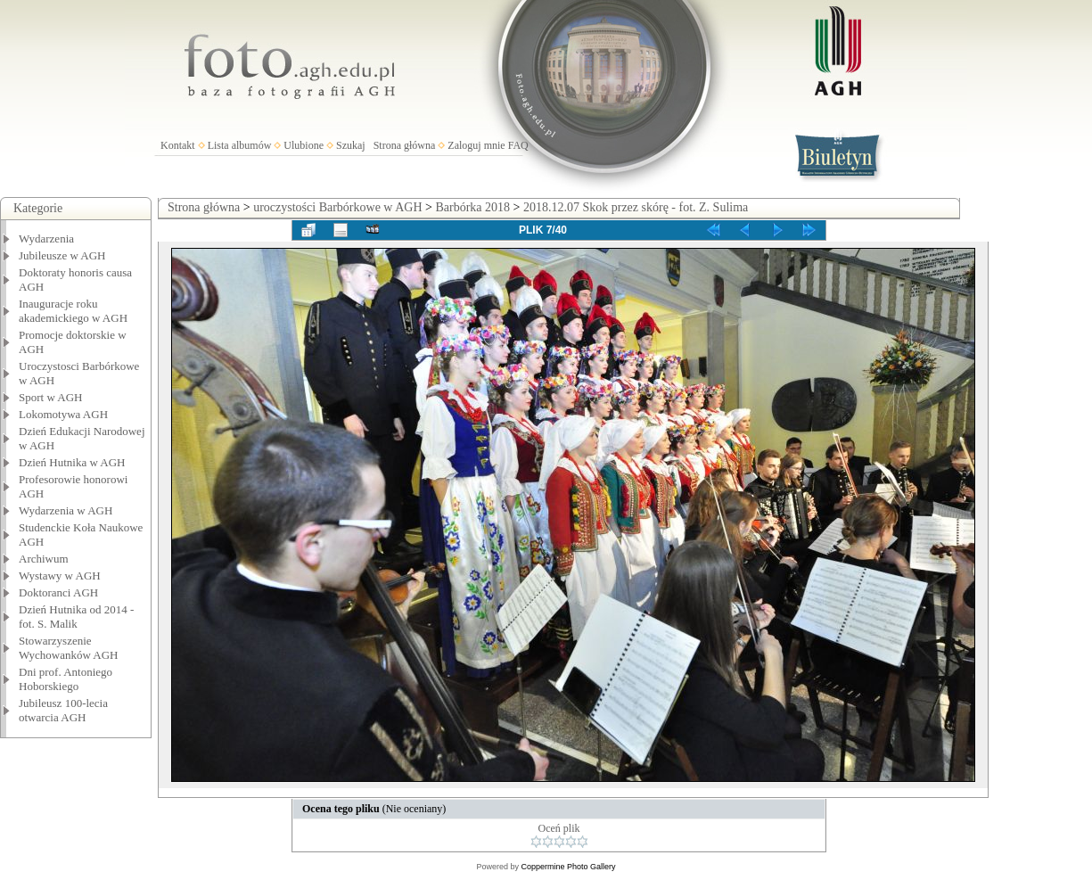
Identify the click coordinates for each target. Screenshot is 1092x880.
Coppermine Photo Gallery (568, 866)
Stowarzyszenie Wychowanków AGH (69, 648)
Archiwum (44, 558)
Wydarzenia (46, 238)
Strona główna (405, 145)
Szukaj (350, 145)
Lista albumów (240, 145)
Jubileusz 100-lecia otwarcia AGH (63, 710)
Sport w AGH (51, 397)
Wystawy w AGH (60, 575)
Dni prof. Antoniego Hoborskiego (65, 679)
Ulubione (303, 145)
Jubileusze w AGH (62, 255)
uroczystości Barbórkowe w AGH (337, 207)
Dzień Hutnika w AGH (72, 462)
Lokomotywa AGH (63, 414)
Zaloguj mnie (476, 145)
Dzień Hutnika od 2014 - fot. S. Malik (76, 616)
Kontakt (177, 145)
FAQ (518, 145)
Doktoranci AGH (58, 592)
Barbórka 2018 (472, 207)
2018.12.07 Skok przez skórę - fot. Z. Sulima (635, 207)
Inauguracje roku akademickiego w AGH (73, 311)
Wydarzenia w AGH (65, 510)
